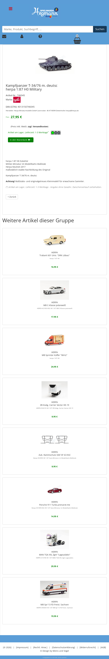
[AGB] (103, 647)
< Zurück (12, 196)
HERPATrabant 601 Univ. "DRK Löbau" (55, 255)
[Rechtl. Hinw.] (40, 647)
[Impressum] (22, 647)
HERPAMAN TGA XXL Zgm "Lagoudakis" (54, 554)
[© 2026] (7, 647)
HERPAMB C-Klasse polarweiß (54, 305)
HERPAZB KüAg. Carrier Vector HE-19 (54, 405)
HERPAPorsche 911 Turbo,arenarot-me (55, 505)
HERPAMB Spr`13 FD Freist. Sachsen (54, 604)
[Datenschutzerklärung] (63, 647)
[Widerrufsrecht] (88, 647)
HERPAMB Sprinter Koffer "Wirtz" (54, 355)
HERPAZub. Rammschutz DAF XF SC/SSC (54, 455)
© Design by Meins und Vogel (54, 650)
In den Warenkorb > (21, 139)
